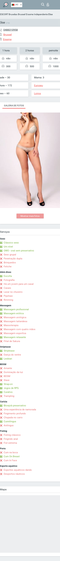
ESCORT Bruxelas (8, 14)
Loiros (37, 93)
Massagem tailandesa (15, 321)
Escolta (8, 276)
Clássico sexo (11, 242)
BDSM (7, 376)
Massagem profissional (16, 309)
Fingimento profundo (15, 413)
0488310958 (10, 29)
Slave (6, 380)
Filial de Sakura (12, 341)
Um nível (8, 246)
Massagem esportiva (15, 333)
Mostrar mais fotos (30, 216)
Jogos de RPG (11, 388)
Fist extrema (10, 442)
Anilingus (9, 425)
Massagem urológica (15, 317)
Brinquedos (10, 262)
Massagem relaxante (15, 337)
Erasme (29, 14)
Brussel (21, 14)
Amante (8, 368)
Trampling (9, 396)
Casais (7, 288)
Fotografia (9, 280)
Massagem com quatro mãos (19, 329)
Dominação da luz (13, 372)
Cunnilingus (10, 421)
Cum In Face (10, 460)
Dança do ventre (12, 354)
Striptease (9, 350)
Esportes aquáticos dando (18, 470)
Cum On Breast (12, 456)
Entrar (48, 4)
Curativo (8, 392)
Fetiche (8, 266)
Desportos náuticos (14, 473)
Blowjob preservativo (15, 405)
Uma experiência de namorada (20, 409)
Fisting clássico (12, 435)
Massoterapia (11, 325)
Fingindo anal (11, 439)
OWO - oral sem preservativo (19, 250)
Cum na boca (11, 452)
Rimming (8, 299)
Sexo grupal (10, 254)
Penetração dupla (13, 258)
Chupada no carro (13, 417)
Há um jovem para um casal (19, 284)
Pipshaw (8, 295)
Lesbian (8, 358)
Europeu (38, 85)
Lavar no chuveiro (13, 292)
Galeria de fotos (14, 105)
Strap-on (8, 384)
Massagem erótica (14, 313)
